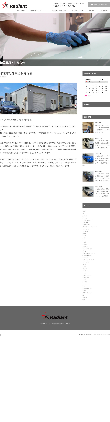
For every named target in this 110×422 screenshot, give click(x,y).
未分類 (84, 290)
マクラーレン (85, 271)
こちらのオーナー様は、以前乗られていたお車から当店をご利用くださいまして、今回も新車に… (102, 144)
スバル (84, 238)
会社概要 (91, 10)
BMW (83, 211)
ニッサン (84, 244)
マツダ (84, 273)
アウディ (84, 218)
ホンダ (84, 264)
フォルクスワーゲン (87, 249)
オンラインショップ (87, 220)
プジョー (84, 251)
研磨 (83, 299)
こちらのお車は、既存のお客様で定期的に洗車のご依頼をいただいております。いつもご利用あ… (102, 192)
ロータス (84, 284)
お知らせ (84, 216)
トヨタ (84, 242)
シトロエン (85, 231)
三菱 (83, 286)
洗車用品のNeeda (100, 4)
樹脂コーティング (86, 293)
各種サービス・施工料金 (59, 10)
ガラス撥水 (85, 222)
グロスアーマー (86, 224)
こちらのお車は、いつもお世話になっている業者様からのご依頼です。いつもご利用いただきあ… (102, 177)
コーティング (85, 229)
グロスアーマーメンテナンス (89, 227)
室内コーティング (86, 288)
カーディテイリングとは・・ (38, 10)
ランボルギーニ (86, 277)
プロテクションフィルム (88, 253)
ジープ (84, 233)
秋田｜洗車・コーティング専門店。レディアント (98, 334)
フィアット (85, 246)
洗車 (83, 295)
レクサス (84, 282)
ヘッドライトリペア (87, 255)
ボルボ (84, 266)
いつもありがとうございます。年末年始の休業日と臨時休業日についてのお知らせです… (102, 129)
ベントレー (85, 257)
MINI (83, 213)
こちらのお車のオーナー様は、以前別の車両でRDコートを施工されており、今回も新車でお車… (95, 160)
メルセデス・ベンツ (87, 275)
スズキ (84, 235)
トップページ (21, 10)
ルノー (84, 279)
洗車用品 (84, 297)
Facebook (0, 335)
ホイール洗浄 (85, 262)
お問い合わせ (103, 10)
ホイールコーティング (88, 260)
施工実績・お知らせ (77, 10)
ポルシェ (84, 268)
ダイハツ (84, 240)
